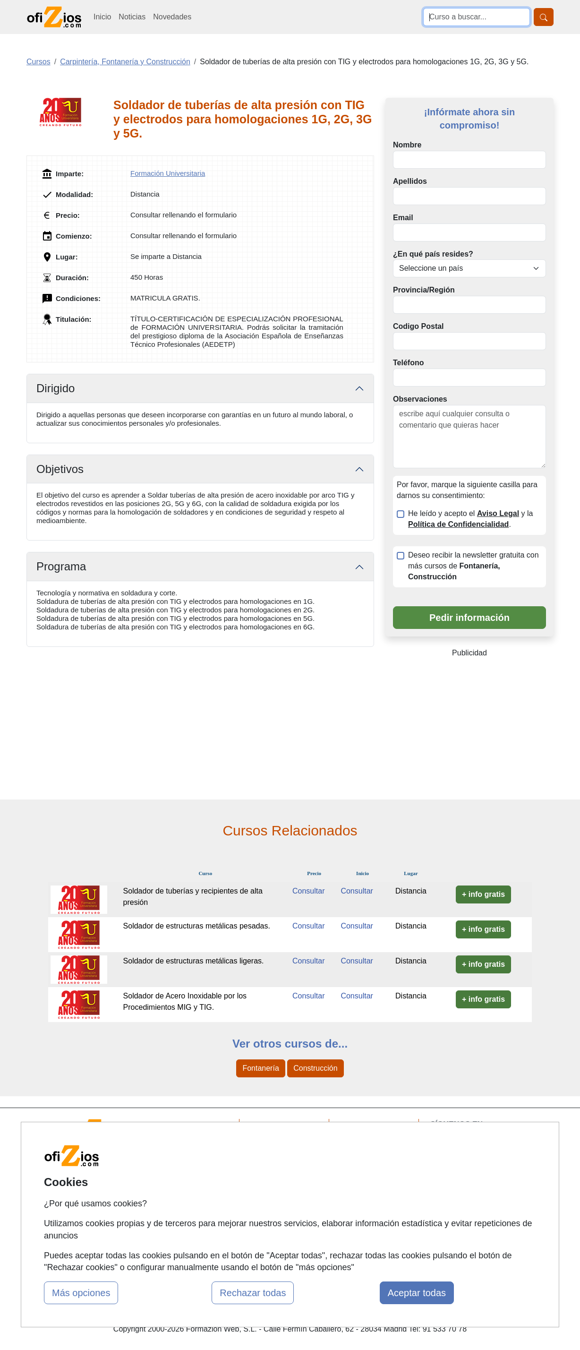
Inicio (102, 17)
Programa (61, 566)
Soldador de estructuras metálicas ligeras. (193, 961)
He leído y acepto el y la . (470, 518)
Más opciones (81, 1293)
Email (403, 218)
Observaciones (420, 399)
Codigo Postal (418, 326)
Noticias (132, 17)
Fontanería (260, 1068)
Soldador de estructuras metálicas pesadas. (196, 926)
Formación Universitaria (167, 173)
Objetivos (60, 469)
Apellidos (410, 181)
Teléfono (408, 363)
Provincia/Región (424, 290)
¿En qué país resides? (433, 254)
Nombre (407, 145)
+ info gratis (483, 894)
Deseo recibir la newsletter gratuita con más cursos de (473, 566)
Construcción (315, 1068)
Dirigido (55, 388)
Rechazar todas (253, 1293)
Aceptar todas (417, 1293)
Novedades (172, 17)
